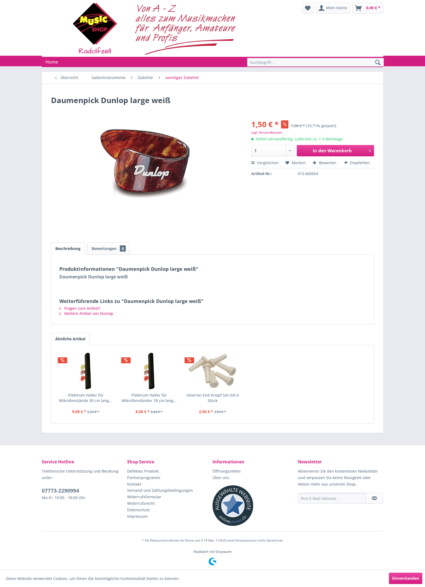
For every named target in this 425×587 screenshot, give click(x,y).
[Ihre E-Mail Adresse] (332, 498)
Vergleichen (265, 162)
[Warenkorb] (367, 8)
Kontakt (134, 484)
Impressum (137, 516)
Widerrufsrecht (141, 503)
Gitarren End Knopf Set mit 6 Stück (212, 398)
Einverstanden (405, 578)
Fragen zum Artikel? (79, 308)
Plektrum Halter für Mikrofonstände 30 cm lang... (85, 398)
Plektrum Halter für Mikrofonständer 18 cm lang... (149, 398)
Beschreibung (68, 248)
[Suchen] (377, 62)
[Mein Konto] (333, 8)
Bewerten (325, 162)
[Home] (52, 62)
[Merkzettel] (308, 8)
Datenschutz (138, 509)
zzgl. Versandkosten (266, 132)
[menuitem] (308, 8)
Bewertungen (109, 248)
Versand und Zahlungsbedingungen (160, 490)
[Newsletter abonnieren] (374, 498)
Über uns (220, 477)
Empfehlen (357, 162)
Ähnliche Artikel (70, 338)
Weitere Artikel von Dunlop (86, 313)
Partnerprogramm (143, 477)
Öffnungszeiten (226, 471)
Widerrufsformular (144, 496)
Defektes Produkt (143, 471)
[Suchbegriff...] (315, 62)
